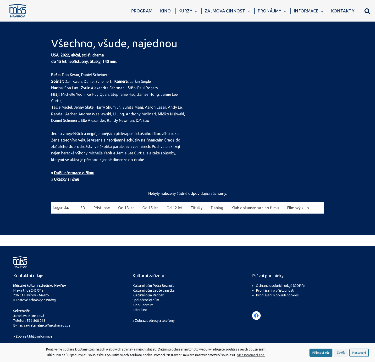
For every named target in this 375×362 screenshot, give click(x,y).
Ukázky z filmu (66, 179)
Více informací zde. (251, 357)
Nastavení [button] (359, 354)
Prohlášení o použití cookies (277, 295)
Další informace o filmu (74, 173)
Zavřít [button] (341, 354)
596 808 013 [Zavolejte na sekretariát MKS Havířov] (36, 320)
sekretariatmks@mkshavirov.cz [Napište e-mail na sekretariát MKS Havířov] (47, 325)
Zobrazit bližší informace (32, 336)
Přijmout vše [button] (321, 354)
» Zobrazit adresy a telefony (153, 320)
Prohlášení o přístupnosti (275, 290)
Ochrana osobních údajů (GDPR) (280, 286)
